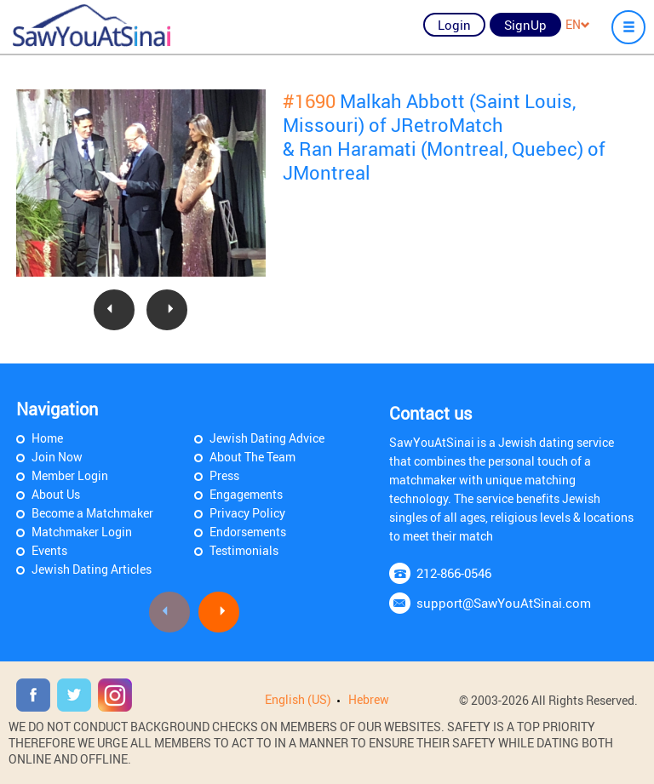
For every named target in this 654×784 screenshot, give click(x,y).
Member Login (70, 475)
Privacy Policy (247, 513)
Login (454, 24)
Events (49, 550)
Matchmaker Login (82, 532)
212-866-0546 (453, 572)
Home (47, 438)
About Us (56, 494)
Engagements (246, 494)
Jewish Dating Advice (266, 438)
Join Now (57, 457)
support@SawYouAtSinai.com (503, 602)
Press (224, 475)
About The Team (252, 457)
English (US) (298, 699)
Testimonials (243, 550)
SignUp (525, 24)
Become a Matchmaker (92, 513)
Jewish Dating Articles (92, 569)
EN (577, 24)
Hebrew (368, 699)
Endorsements (247, 532)
